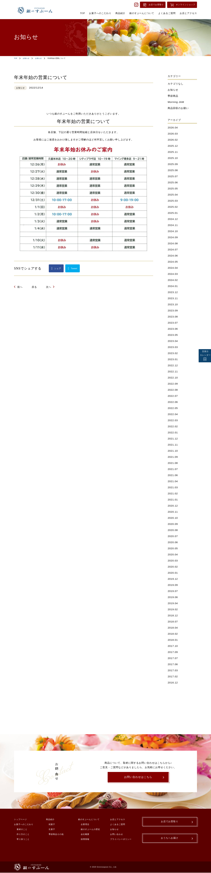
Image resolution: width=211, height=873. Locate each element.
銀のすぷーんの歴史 (90, 829)
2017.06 (173, 664)
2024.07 (173, 249)
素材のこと (22, 829)
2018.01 (173, 639)
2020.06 (173, 542)
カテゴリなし (175, 83)
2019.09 (173, 585)
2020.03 (173, 560)
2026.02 (173, 139)
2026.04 (173, 127)
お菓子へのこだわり (23, 825)
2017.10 (173, 646)
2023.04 (173, 341)
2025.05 (173, 188)
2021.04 (173, 481)
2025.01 (173, 212)
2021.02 (173, 493)
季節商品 (173, 95)
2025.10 (173, 158)
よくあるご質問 (117, 825)
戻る (34, 287)
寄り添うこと (23, 839)
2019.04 (173, 603)
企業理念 (85, 825)
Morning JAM (176, 102)
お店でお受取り (156, 4)
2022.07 (173, 395)
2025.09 (173, 164)
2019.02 (173, 609)
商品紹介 (50, 820)
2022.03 (173, 420)
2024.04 (173, 267)
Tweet (74, 268)
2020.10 (173, 517)
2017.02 (173, 676)
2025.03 (173, 200)
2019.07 (173, 591)
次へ (48, 287)
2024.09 (173, 237)
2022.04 (173, 414)
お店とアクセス (117, 820)
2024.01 (173, 286)
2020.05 (173, 548)
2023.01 (173, 359)
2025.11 (173, 152)
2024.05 (173, 261)
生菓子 (52, 829)
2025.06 (173, 182)
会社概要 (85, 834)
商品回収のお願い (178, 108)
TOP (15, 58)
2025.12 (173, 145)
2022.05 (173, 408)
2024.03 (173, 273)
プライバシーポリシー (121, 839)
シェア (57, 268)
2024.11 (173, 225)
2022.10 (173, 377)
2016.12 (173, 682)
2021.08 (173, 463)
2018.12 (173, 615)
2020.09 (173, 524)
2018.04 (173, 627)
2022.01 (173, 432)
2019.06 (173, 597)
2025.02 (173, 206)
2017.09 (173, 652)
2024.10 (173, 231)
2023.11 (173, 298)
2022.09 (173, 383)
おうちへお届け (170, 839)
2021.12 (173, 438)
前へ (20, 287)
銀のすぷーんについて (89, 820)
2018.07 (173, 621)
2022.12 (173, 365)
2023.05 (173, 334)
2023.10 (173, 304)
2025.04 (173, 194)
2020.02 (173, 566)
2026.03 (173, 133)
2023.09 (173, 310)
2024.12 (173, 219)
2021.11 (173, 444)
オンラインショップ (185, 4)
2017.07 (173, 658)
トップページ (20, 820)
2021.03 (173, 487)
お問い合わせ (116, 834)
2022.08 (173, 389)
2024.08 (173, 243)
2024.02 (173, 280)
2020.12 (173, 505)
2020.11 (173, 511)
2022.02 (173, 426)
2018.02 (173, 633)
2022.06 (173, 402)
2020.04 (173, 554)
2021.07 (173, 469)
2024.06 (173, 255)
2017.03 (173, 670)
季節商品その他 (56, 834)
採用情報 (85, 839)
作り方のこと (23, 834)
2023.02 (173, 353)
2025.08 (173, 170)
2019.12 (173, 578)
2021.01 (173, 499)
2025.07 (173, 176)
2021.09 (173, 456)
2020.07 (173, 536)
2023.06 (173, 328)
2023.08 (173, 316)
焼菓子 (52, 825)
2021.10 (173, 450)
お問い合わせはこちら (138, 777)
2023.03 (173, 347)
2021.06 (173, 475)
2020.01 (173, 572)
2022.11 (173, 371)
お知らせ (26, 58)
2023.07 (173, 322)
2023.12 (173, 292)
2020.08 (173, 530)
